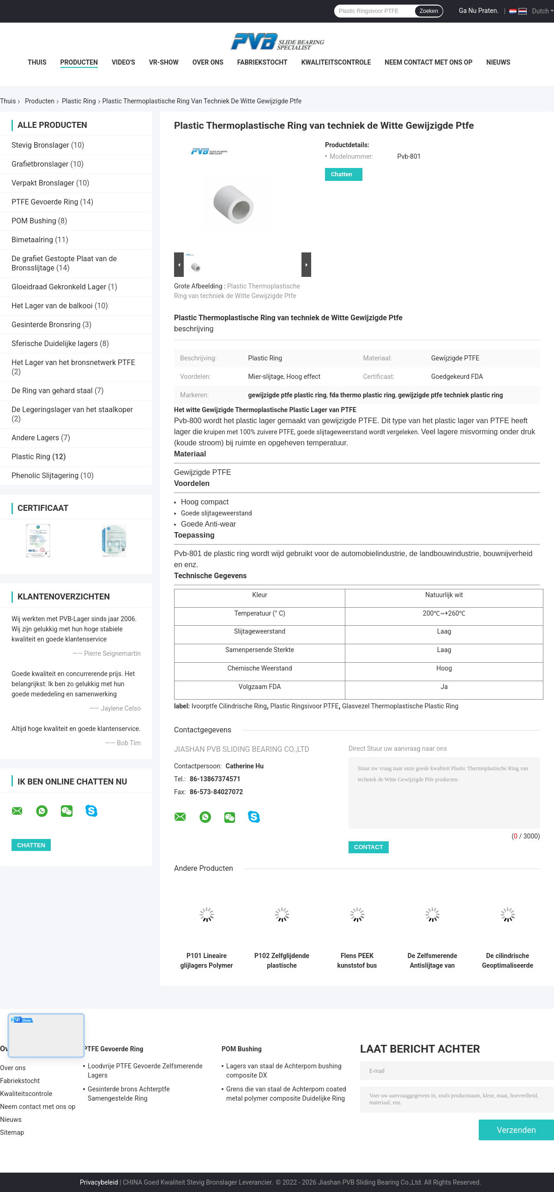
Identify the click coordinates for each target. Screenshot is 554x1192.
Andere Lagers (35, 437)
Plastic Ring (79, 101)
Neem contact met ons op (428, 62)
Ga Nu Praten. (479, 10)
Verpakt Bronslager (43, 183)
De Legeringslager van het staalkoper (72, 409)
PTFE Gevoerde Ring (45, 202)
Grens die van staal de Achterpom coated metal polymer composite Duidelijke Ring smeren (286, 1095)
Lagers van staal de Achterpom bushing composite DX (284, 1070)
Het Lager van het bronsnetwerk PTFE (73, 362)
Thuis (37, 62)
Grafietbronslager (40, 164)
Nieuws (499, 62)
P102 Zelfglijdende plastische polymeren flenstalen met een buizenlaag (281, 961)
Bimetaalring (32, 239)
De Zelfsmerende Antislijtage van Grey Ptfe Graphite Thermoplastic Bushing (432, 961)
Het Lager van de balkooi (52, 305)
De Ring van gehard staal (52, 390)
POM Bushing (34, 220)
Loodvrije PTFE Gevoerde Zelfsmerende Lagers (145, 1070)
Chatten (341, 174)
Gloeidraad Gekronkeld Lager (59, 286)
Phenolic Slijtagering (45, 475)
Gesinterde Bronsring (46, 324)
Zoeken (429, 11)
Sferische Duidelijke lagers (55, 343)
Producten (79, 62)
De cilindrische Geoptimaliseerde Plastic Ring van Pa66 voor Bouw (507, 961)
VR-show (164, 62)
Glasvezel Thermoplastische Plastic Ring (400, 706)
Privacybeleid (99, 1182)
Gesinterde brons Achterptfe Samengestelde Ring (129, 1093)
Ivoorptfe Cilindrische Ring (229, 706)
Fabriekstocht (262, 62)
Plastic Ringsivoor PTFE (305, 706)
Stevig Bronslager (40, 145)
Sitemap (12, 1132)
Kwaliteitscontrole (336, 62)
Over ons (208, 62)
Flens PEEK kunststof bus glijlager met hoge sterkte (357, 961)
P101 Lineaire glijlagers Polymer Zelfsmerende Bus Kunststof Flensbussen (206, 961)
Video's (123, 62)
